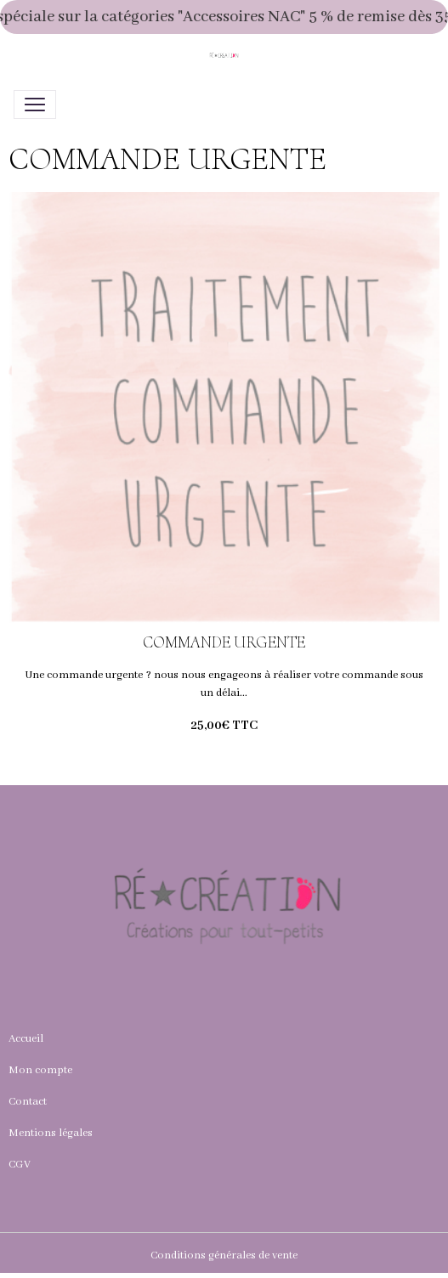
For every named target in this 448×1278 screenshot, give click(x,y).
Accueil (26, 1039)
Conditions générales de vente (224, 1255)
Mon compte (40, 1070)
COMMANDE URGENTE (224, 643)
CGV (20, 1164)
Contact (28, 1101)
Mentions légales (51, 1133)
